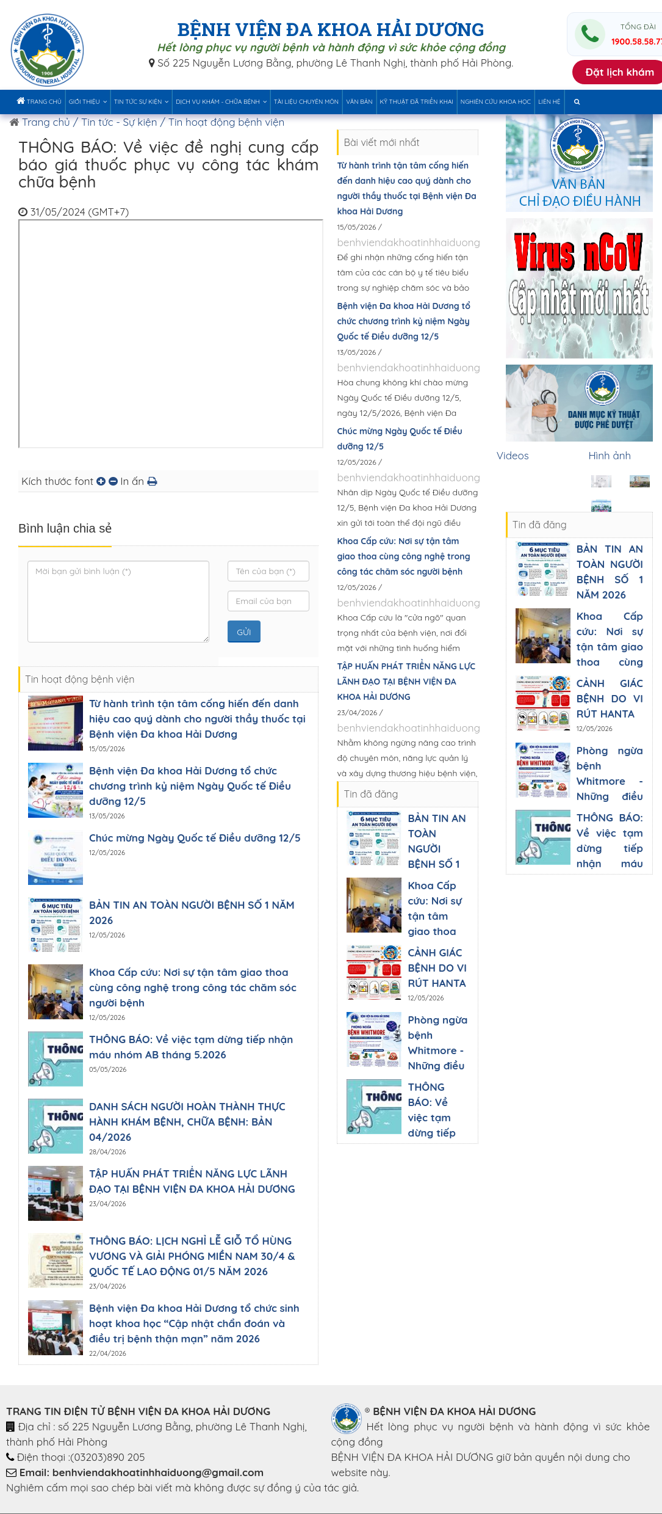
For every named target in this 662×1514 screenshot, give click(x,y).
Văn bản (359, 102)
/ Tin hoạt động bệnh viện (222, 121)
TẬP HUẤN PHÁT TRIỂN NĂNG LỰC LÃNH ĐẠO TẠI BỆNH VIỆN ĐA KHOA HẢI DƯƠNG (406, 681)
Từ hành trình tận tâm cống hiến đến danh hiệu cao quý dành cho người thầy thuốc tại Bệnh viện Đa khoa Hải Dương (197, 718)
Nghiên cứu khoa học (496, 102)
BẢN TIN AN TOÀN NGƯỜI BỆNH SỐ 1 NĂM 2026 (437, 849)
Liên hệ (549, 102)
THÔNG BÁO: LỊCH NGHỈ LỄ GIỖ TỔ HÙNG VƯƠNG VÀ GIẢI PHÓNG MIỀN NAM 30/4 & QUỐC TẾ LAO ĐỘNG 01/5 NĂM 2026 (192, 1256)
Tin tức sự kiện (141, 102)
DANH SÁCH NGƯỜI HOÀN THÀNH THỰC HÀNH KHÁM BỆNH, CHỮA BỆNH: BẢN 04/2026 (187, 1121)
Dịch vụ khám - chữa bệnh (221, 102)
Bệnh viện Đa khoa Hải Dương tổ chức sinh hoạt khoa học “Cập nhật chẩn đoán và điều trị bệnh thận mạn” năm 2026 (194, 1323)
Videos (513, 455)
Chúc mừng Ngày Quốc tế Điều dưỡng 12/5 (195, 837)
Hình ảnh (609, 455)
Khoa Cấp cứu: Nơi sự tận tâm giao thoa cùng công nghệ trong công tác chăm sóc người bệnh (193, 987)
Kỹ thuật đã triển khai (416, 102)
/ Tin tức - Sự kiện (113, 121)
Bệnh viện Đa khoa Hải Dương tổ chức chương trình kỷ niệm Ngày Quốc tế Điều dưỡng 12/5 (190, 785)
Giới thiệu (88, 102)
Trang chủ (39, 101)
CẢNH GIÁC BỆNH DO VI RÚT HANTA (437, 967)
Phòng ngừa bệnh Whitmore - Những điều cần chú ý (437, 1050)
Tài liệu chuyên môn (306, 102)
